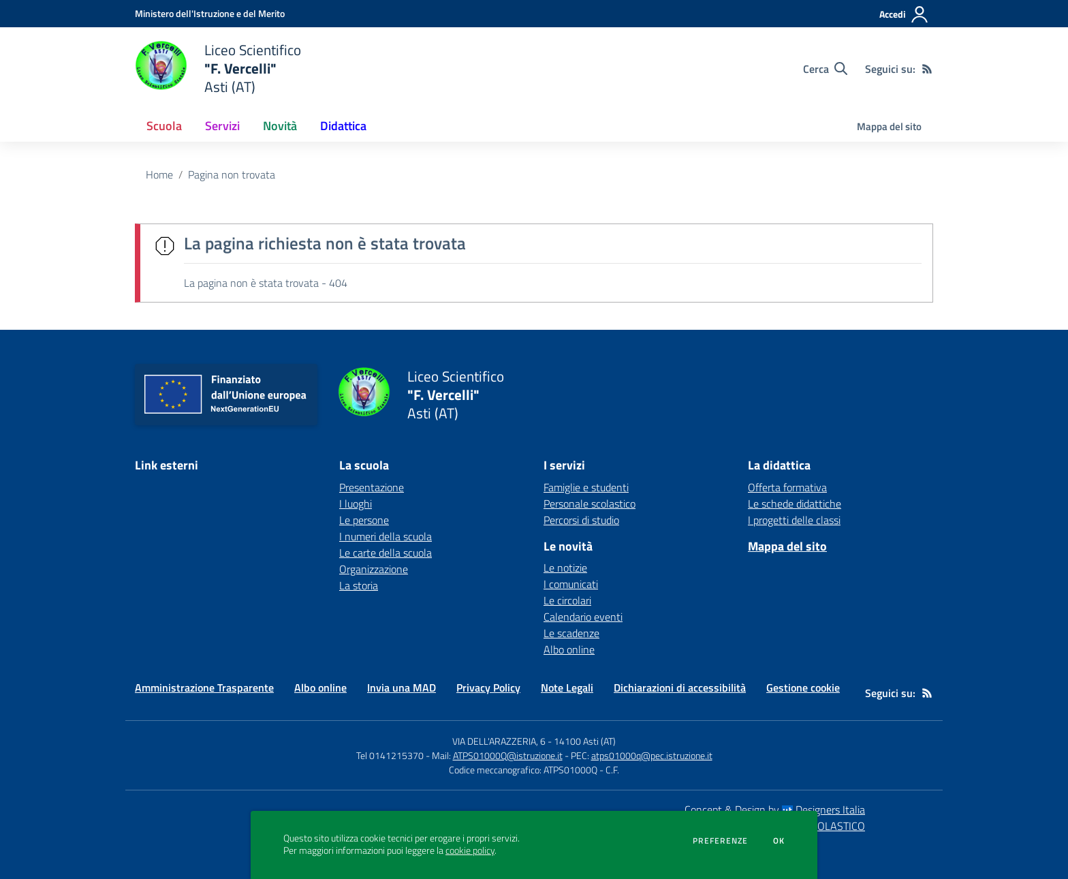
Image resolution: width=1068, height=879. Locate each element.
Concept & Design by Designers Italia (775, 809)
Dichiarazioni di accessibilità (680, 687)
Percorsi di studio (581, 520)
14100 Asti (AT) (585, 741)
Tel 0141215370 (390, 755)
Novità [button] (280, 126)
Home (159, 174)
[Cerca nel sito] (825, 69)
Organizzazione (373, 569)
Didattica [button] (343, 126)
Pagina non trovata (231, 174)
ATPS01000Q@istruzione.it (508, 755)
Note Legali (567, 687)
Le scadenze (571, 633)
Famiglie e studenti (586, 487)
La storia (358, 585)
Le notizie (565, 567)
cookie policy (469, 850)
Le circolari (567, 600)
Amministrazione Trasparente (204, 687)
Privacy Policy (488, 687)
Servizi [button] (222, 126)
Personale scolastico (589, 503)
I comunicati (571, 584)
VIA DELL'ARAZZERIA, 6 (499, 741)
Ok (779, 841)
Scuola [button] (164, 126)
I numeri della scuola (385, 536)
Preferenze (720, 841)
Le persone (364, 520)
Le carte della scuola (385, 552)
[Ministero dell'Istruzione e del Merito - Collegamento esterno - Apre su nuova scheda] (210, 13)
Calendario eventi (583, 616)
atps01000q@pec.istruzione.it (651, 755)
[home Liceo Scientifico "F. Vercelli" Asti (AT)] (218, 68)
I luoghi (355, 503)
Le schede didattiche (794, 503)
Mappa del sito (889, 126)
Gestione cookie (803, 687)
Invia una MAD (401, 687)
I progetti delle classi (794, 520)
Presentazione (371, 487)
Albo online (569, 649)
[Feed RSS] (927, 69)
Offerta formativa (787, 487)
